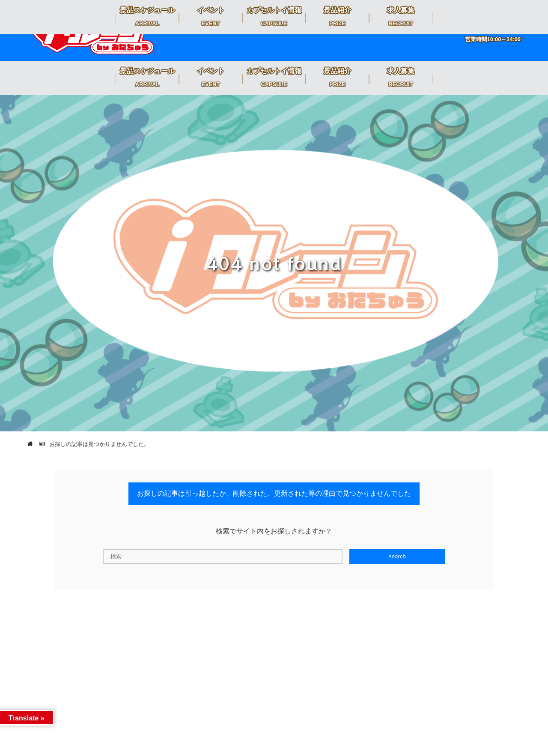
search (397, 556)
